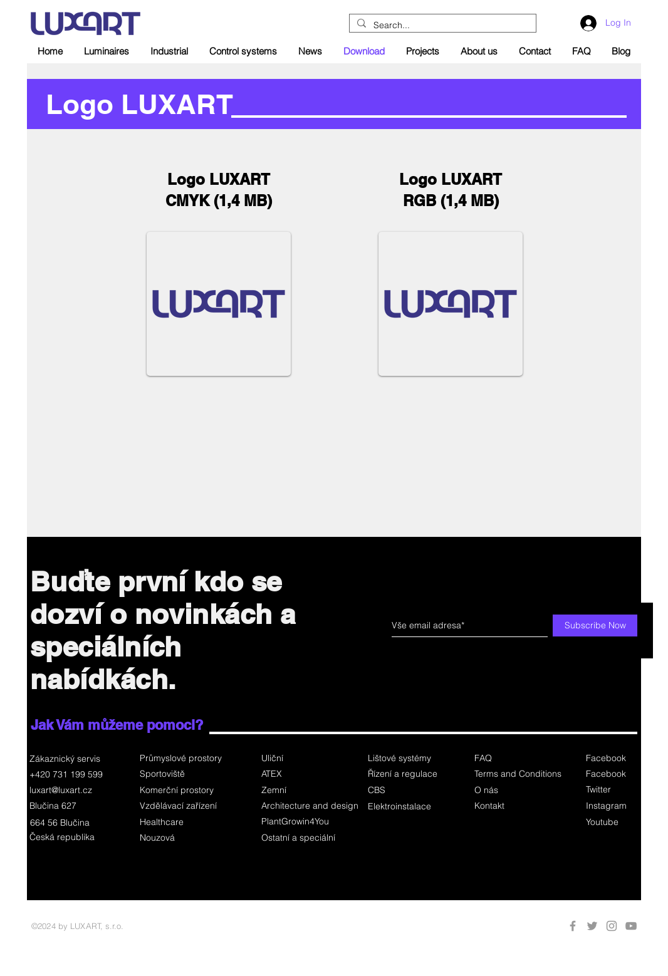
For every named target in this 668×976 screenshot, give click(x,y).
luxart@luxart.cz (60, 790)
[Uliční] (305, 758)
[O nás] (516, 790)
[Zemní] (305, 790)
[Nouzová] (184, 838)
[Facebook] (610, 758)
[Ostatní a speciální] (305, 838)
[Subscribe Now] (595, 625)
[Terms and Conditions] (517, 774)
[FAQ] (516, 758)
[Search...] (441, 25)
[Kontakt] (516, 806)
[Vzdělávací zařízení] (184, 806)
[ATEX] (305, 774)
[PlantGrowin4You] (305, 822)
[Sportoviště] (184, 774)
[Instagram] (610, 806)
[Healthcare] (184, 822)
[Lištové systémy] (404, 758)
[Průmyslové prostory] (184, 758)
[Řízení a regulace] (404, 774)
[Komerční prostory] (184, 790)
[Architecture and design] (309, 806)
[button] (404, 790)
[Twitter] (610, 790)
